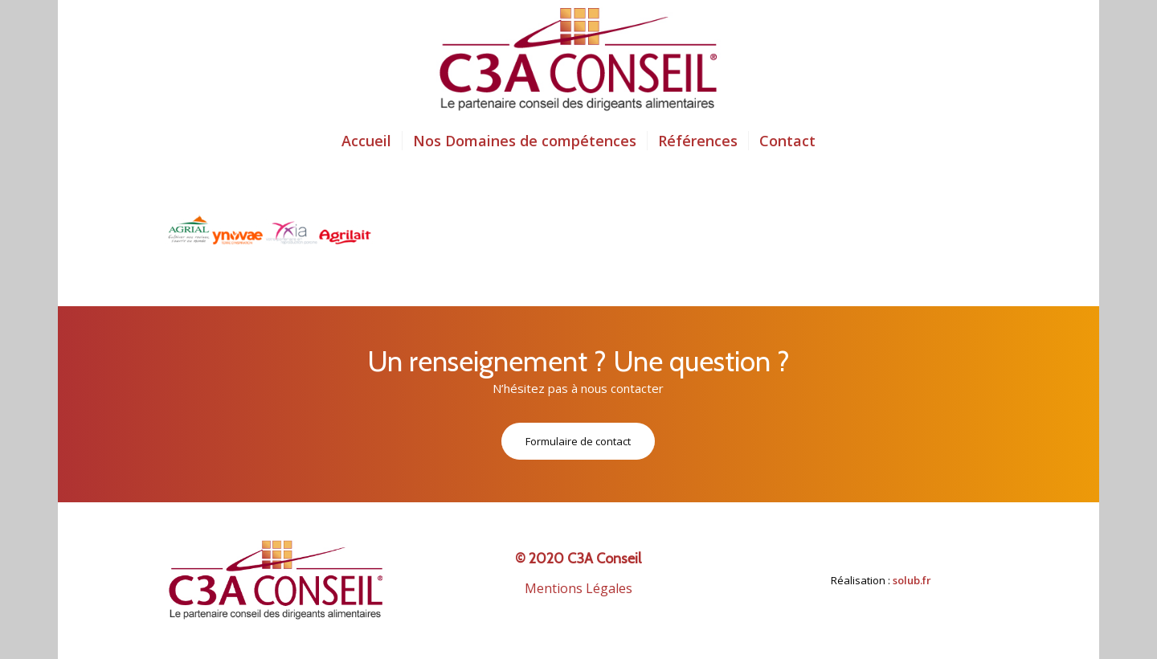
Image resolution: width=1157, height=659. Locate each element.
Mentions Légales (578, 588)
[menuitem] (366, 141)
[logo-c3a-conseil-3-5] (578, 60)
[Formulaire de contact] (578, 441)
